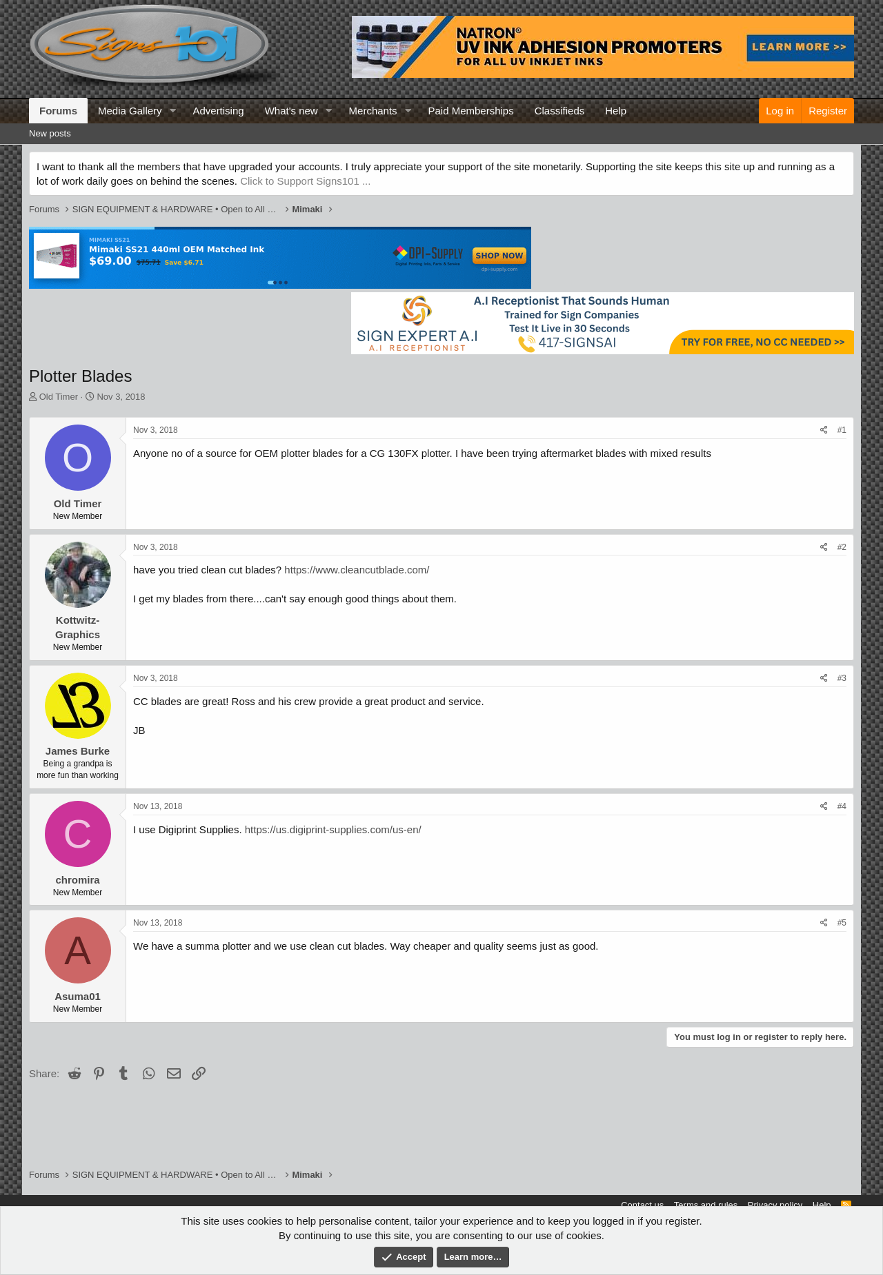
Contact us (642, 1205)
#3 (841, 678)
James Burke (78, 751)
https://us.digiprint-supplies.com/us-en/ (333, 829)
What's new (291, 110)
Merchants (373, 110)
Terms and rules (705, 1205)
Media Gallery (130, 110)
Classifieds (560, 110)
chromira (77, 880)
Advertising (218, 110)
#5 (841, 923)
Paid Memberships (470, 110)
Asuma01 (77, 996)
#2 (841, 547)
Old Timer (58, 396)
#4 (841, 806)
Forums (58, 110)
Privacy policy (775, 1205)
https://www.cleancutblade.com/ (356, 569)
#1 (841, 430)
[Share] (824, 430)
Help (615, 110)
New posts (50, 133)
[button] (172, 110)
